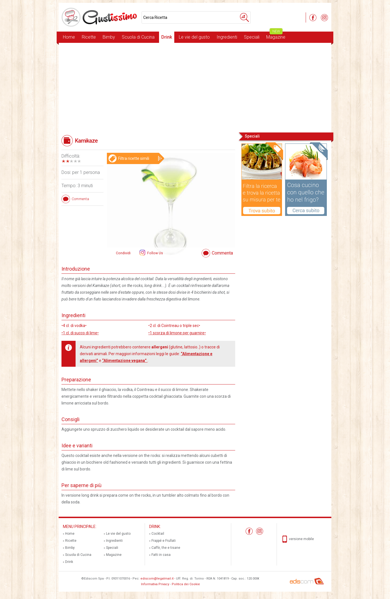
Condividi (123, 253)
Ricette (89, 37)
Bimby (109, 37)
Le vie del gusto (194, 37)
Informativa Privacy (155, 584)
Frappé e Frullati (163, 541)
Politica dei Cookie (186, 584)
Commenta (222, 253)
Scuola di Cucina (138, 37)
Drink (166, 37)
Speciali (251, 37)
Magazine (275, 36)
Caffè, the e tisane (165, 548)
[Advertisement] (195, 87)
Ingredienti (227, 37)
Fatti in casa (161, 555)
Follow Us (154, 253)
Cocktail (157, 534)
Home (69, 37)
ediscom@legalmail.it (156, 578)
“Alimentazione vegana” (124, 360)
